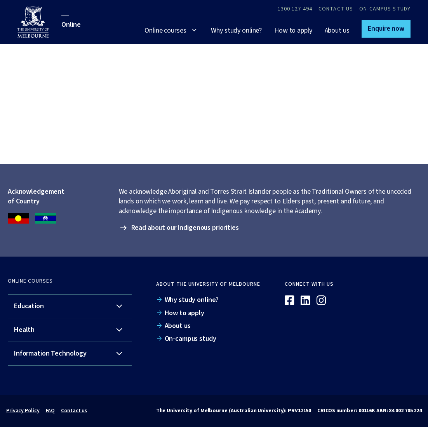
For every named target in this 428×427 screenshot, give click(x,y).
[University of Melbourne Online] (39, 22)
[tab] (70, 306)
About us (337, 30)
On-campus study (385, 9)
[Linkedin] (305, 301)
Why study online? (236, 30)
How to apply (293, 30)
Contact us (74, 411)
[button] (386, 29)
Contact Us (335, 9)
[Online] (389, 287)
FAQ (50, 411)
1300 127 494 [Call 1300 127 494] (295, 9)
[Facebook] (289, 301)
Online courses (165, 30)
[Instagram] (321, 301)
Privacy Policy (23, 411)
